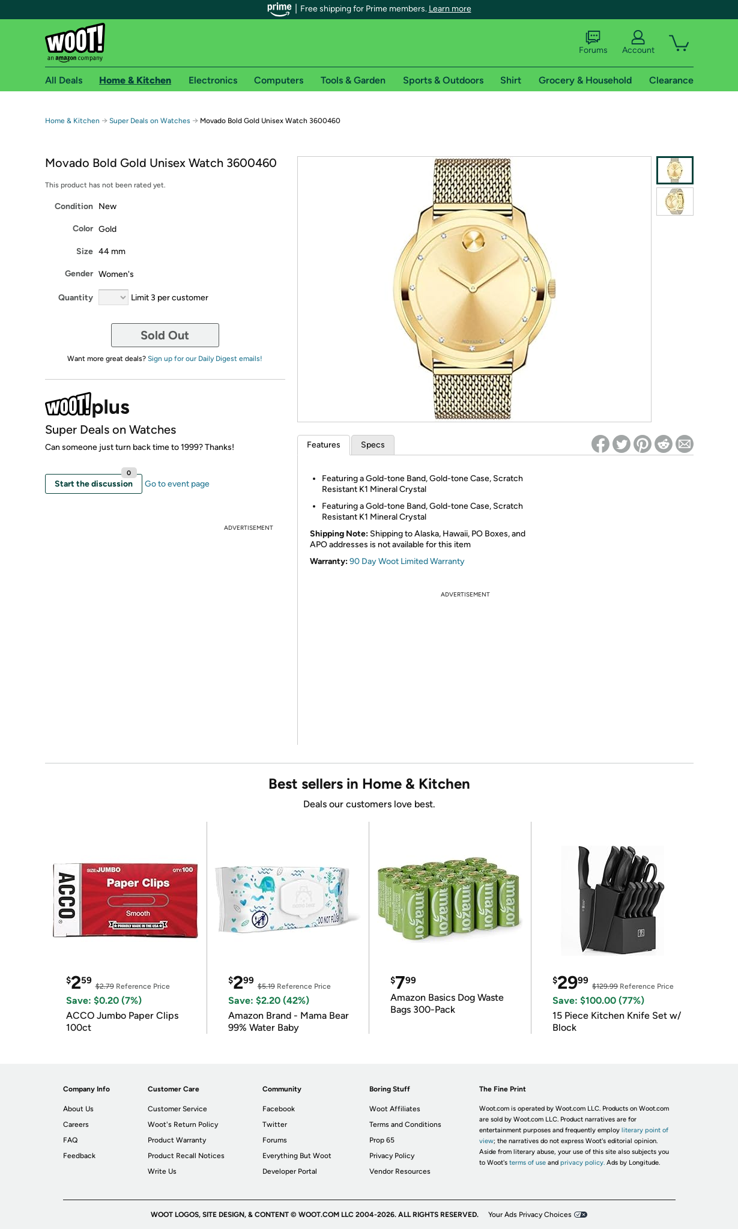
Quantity (75, 298)
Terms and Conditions (405, 1124)
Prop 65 (382, 1140)
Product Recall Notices (186, 1156)
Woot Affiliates (394, 1109)
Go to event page (177, 484)
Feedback (79, 1156)
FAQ (70, 1140)
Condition (74, 206)
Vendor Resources (400, 1171)
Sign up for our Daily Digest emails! (205, 358)
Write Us (162, 1171)
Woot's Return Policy (183, 1124)
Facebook (278, 1109)
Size (84, 251)
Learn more (450, 9)
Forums (593, 42)
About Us (78, 1109)
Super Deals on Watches (149, 121)
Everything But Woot (296, 1156)
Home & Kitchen (72, 121)
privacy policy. (582, 1163)
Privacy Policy (391, 1156)
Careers (76, 1124)
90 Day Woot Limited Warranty (407, 561)
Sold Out (165, 335)
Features (323, 445)
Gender (79, 274)
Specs (373, 445)
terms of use (527, 1163)
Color (83, 228)
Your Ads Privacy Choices (530, 1214)
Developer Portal (289, 1171)
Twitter (274, 1124)
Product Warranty (177, 1140)
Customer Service (177, 1109)
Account (638, 42)
